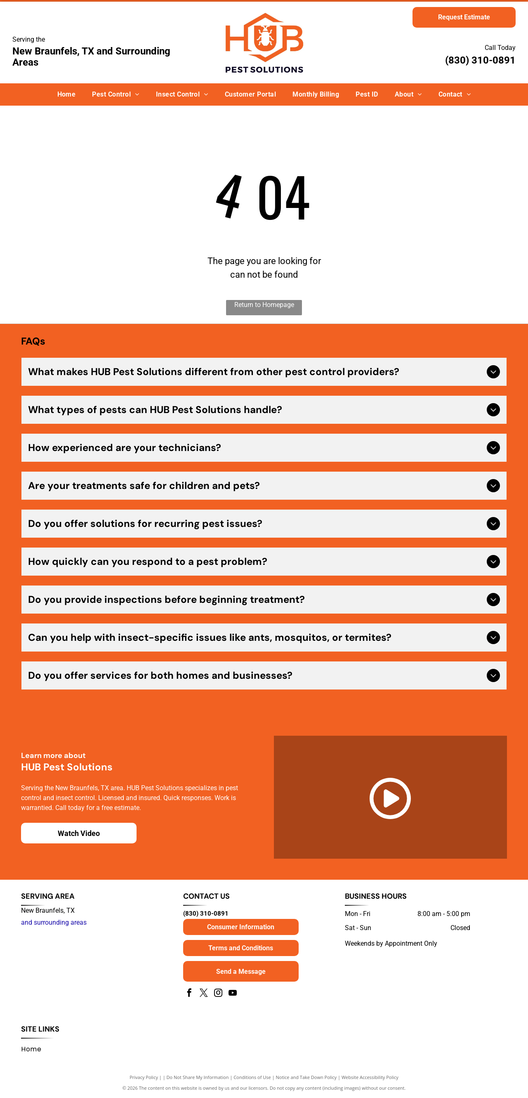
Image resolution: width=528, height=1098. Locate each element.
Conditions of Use (252, 1077)
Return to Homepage (264, 305)
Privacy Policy (144, 1077)
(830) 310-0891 (480, 60)
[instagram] (218, 994)
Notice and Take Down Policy (306, 1077)
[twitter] (204, 994)
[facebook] (189, 994)
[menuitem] (66, 94)
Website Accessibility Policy (370, 1077)
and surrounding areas (54, 922)
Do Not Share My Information (198, 1077)
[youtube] (232, 994)
